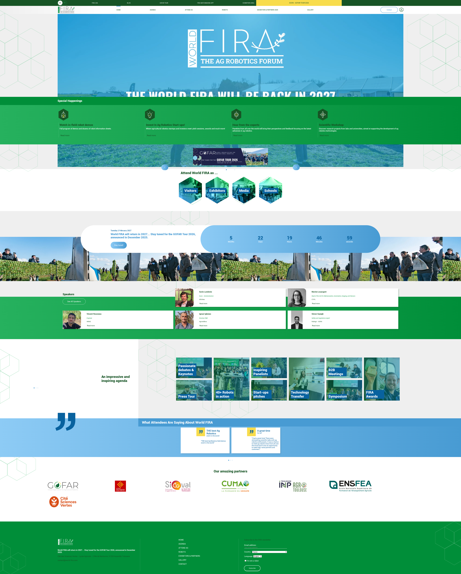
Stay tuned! (118, 245)
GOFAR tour (164, 3)
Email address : (265, 546)
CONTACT (183, 564)
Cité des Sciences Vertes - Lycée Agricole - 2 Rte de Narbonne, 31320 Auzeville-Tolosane (94, 556)
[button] (164, 167)
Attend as (189, 10)
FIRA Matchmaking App (205, 3)
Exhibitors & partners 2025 (267, 10)
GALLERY (182, 560)
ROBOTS (225, 10)
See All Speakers (74, 301)
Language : (248, 556)
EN (60, 3)
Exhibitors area (248, 3)
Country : (248, 552)
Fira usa (95, 3)
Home (118, 10)
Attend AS (183, 548)
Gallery (310, 10)
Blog (129, 3)
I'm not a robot (252, 561)
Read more (65, 135)
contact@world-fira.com (68, 560)
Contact (389, 10)
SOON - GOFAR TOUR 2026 (299, 3)
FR (64, 3)
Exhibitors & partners (189, 556)
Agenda (153, 10)
